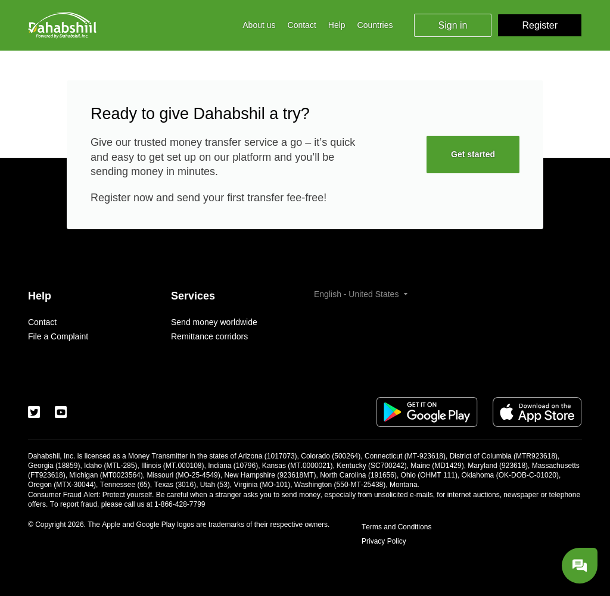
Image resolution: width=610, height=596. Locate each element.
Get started (473, 154)
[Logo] (62, 25)
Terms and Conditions (396, 527)
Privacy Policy (384, 541)
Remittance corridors (209, 336)
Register (540, 25)
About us (258, 25)
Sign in (453, 25)
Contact (302, 25)
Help (337, 25)
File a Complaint (58, 336)
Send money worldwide (214, 322)
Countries (375, 25)
